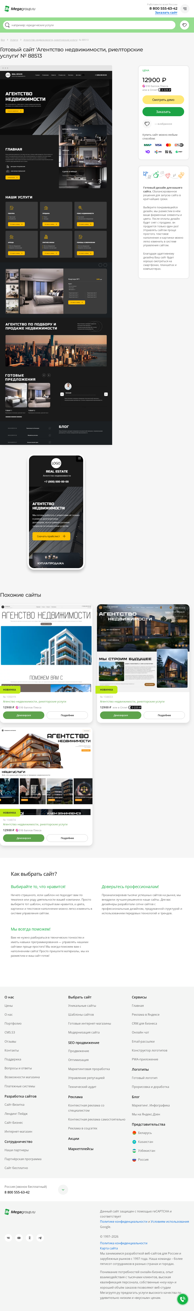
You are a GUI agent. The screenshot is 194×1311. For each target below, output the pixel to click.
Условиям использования (170, 1221)
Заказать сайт (166, 12)
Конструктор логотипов (149, 1050)
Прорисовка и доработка (150, 1087)
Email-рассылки (143, 1041)
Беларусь (142, 1133)
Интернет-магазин (18, 1131)
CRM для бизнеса (144, 1023)
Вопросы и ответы (18, 1068)
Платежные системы (20, 1086)
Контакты (12, 1050)
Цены (9, 1006)
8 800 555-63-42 (163, 8)
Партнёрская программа (23, 1159)
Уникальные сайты (82, 1006)
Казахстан (142, 1142)
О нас (9, 1014)
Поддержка (13, 1059)
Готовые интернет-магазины (89, 1023)
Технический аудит (82, 1087)
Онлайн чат (140, 1032)
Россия (140, 1159)
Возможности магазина (22, 1077)
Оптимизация (78, 1060)
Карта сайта (109, 1248)
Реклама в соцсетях (82, 1128)
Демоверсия (24, 715)
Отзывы (10, 1041)
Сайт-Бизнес (14, 1122)
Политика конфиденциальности (123, 1243)
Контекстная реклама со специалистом (86, 1108)
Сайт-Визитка (14, 1104)
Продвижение (78, 1051)
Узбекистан (143, 1151)
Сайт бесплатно (16, 1168)
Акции (73, 1138)
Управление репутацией (86, 1078)
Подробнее (67, 715)
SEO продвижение (83, 1042)
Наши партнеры (17, 1150)
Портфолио (13, 1023)
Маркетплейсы (80, 1148)
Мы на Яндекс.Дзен (146, 1114)
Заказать (163, 111)
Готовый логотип (144, 1078)
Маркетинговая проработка (89, 1069)
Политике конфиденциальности (123, 1221)
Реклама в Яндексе (146, 1014)
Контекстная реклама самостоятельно (96, 1119)
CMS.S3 (10, 1032)
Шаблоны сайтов (81, 1014)
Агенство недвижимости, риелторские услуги (34, 701)
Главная (138, 1006)
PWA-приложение (145, 1059)
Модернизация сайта (84, 1032)
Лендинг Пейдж (16, 1114)
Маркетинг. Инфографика (151, 1105)
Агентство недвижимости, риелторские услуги (132, 701)
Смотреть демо (163, 100)
